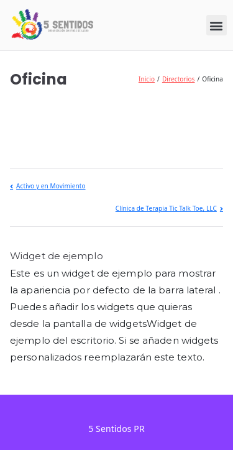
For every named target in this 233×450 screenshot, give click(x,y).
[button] (216, 25)
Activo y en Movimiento (50, 185)
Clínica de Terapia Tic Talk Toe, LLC (166, 208)
